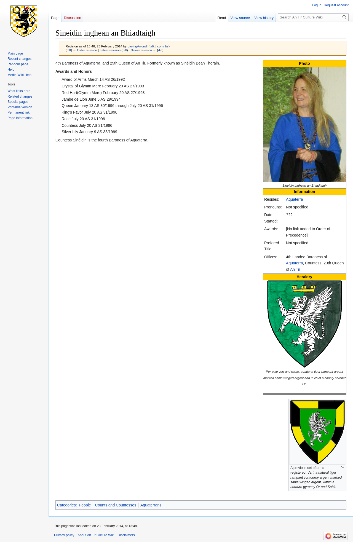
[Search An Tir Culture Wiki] (313, 17)
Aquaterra (294, 199)
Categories (66, 505)
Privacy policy (64, 535)
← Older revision (85, 50)
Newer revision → (143, 50)
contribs (163, 46)
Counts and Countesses (115, 505)
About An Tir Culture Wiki (95, 535)
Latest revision (110, 50)
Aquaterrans (150, 505)
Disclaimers (126, 535)
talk (151, 46)
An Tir (295, 269)
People (85, 505)
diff (69, 50)
